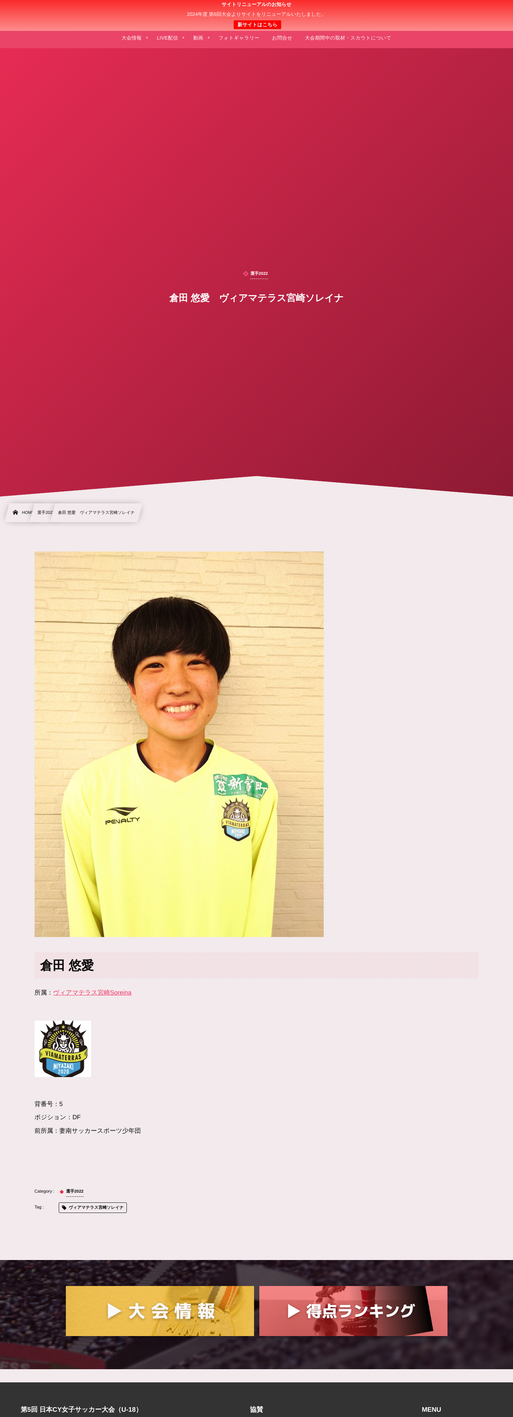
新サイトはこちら (257, 24)
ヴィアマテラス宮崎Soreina (92, 992)
